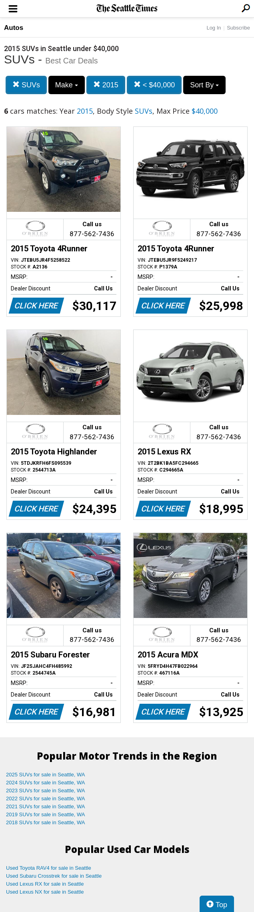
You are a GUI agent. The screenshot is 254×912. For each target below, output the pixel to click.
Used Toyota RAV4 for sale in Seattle (48, 868)
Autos (13, 28)
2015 (105, 85)
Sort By (204, 85)
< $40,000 (154, 85)
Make (66, 85)
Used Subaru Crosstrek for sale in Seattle (54, 876)
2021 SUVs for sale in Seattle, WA (45, 806)
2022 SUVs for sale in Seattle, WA (45, 798)
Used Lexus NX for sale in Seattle (45, 892)
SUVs (26, 85)
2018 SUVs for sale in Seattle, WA (45, 822)
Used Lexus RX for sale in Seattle (45, 884)
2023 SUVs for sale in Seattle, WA (45, 791)
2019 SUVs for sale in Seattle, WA (45, 814)
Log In (213, 28)
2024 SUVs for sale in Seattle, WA (45, 783)
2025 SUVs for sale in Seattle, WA (45, 775)
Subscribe (238, 28)
